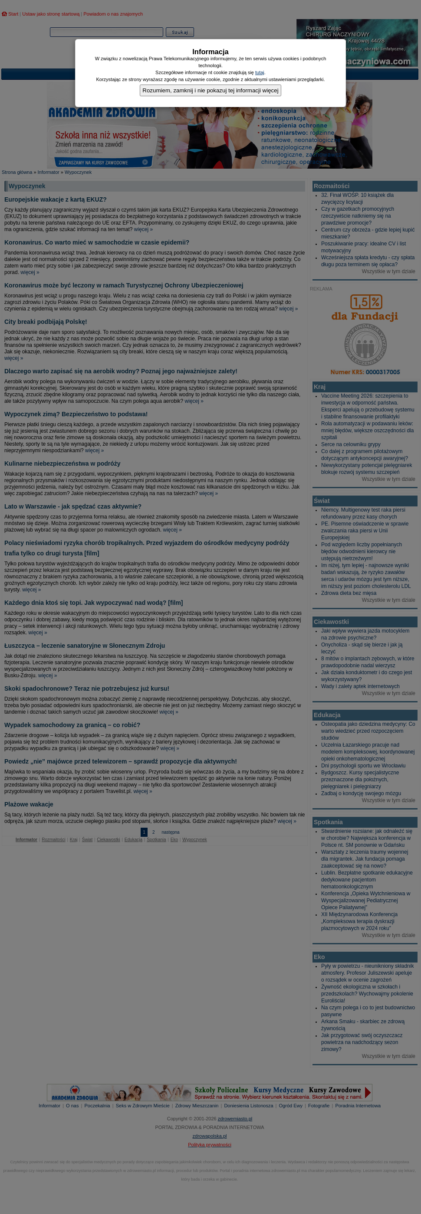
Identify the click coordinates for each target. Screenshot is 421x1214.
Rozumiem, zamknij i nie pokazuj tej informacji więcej (210, 90)
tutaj (259, 72)
